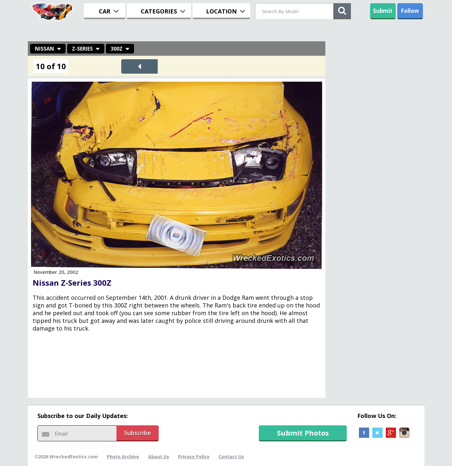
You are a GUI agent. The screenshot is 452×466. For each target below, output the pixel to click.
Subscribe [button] (137, 433)
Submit (383, 10)
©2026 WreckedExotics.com (66, 457)
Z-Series (82, 48)
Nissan (44, 48)
